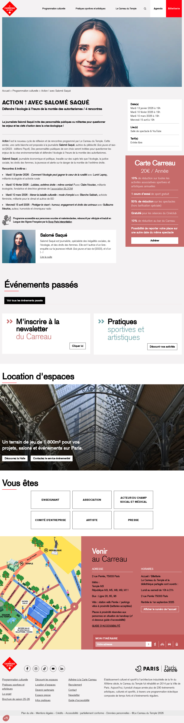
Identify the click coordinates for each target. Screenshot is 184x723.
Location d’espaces (45, 684)
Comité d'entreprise (50, 520)
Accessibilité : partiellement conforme (85, 713)
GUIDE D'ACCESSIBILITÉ (106, 625)
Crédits (59, 713)
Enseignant (50, 499)
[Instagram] (36, 668)
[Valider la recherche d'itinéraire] (149, 644)
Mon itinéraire (106, 638)
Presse (133, 520)
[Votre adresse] (120, 644)
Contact (72, 689)
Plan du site (27, 713)
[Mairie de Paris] (156, 668)
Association (92, 499)
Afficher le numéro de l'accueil (159, 609)
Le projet (6, 693)
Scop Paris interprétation (60, 221)
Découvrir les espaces (46, 679)
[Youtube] (53, 668)
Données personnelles (117, 713)
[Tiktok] (44, 668)
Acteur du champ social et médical (133, 499)
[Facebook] (27, 668)
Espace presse (43, 695)
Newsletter (74, 695)
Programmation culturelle (53, 8)
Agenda (158, 8)
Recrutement (75, 684)
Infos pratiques (42, 700)
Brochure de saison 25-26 (16, 699)
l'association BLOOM (61, 188)
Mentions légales (44, 713)
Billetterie (174, 8)
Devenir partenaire (44, 689)
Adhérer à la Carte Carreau (82, 679)
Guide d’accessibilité (78, 700)
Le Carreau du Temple (126, 8)
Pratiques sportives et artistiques (90, 8)
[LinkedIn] (62, 668)
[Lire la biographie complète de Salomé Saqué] (46, 257)
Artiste (92, 520)
